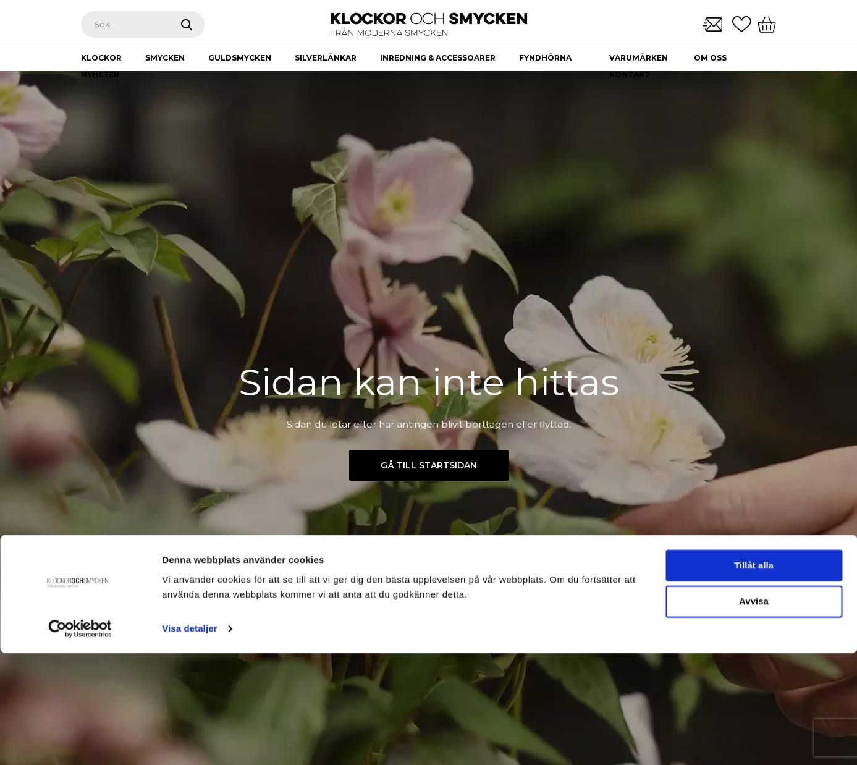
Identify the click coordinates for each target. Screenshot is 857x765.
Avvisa (754, 714)
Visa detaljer (189, 740)
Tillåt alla (754, 677)
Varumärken (638, 57)
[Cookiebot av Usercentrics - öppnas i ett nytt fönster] (80, 741)
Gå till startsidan (429, 465)
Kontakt (629, 74)
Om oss (710, 57)
